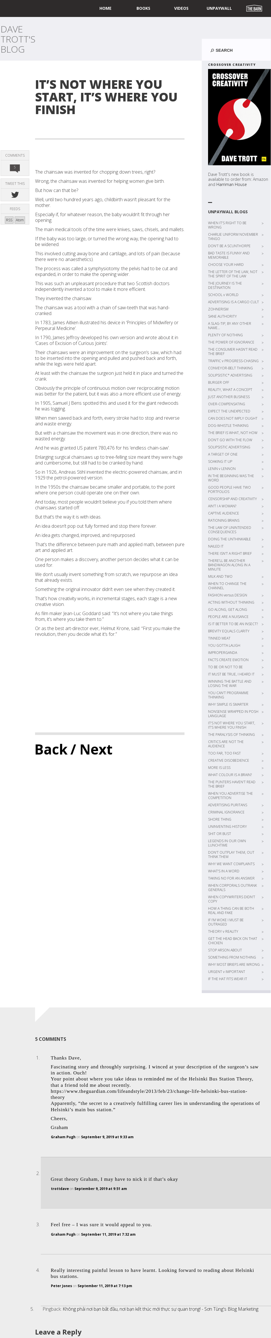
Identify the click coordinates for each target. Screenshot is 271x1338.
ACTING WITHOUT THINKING (231, 602)
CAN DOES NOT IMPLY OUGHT (232, 418)
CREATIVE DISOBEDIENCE (228, 760)
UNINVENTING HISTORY (227, 826)
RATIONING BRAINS (223, 520)
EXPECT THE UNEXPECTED (229, 411)
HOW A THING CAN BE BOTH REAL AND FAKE (231, 910)
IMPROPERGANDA (222, 652)
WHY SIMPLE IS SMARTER (228, 704)
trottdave (60, 1188)
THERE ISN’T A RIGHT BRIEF (230, 553)
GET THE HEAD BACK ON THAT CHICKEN (232, 940)
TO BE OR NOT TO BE (225, 667)
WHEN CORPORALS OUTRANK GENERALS (232, 887)
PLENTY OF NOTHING (225, 335)
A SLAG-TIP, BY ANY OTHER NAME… (229, 325)
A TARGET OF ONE (223, 454)
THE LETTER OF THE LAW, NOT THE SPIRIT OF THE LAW (232, 274)
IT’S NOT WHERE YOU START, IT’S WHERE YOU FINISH (231, 725)
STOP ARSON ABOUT (225, 950)
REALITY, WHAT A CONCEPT (230, 389)
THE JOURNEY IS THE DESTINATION (225, 285)
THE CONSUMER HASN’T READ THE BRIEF (232, 351)
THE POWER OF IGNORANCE (231, 342)
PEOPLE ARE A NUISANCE (228, 617)
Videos (181, 8)
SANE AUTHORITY (222, 316)
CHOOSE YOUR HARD (226, 264)
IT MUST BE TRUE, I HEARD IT (231, 674)
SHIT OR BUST (219, 834)
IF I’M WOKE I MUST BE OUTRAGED (226, 922)
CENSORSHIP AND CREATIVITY (232, 499)
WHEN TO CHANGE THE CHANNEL (227, 585)
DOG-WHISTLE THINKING (228, 425)
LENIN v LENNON (222, 469)
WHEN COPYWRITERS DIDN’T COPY (231, 899)
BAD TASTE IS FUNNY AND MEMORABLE (229, 255)
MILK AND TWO (220, 576)
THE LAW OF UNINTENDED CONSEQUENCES (229, 529)
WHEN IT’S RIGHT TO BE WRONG (227, 225)
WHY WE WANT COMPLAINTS (231, 864)
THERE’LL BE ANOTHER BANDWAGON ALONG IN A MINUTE (229, 564)
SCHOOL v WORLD (223, 295)
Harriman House (231, 184)
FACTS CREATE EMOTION (228, 660)
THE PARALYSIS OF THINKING (231, 734)
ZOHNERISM (218, 309)
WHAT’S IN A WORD (223, 871)
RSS (9, 220)
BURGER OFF (218, 382)
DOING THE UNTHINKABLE (229, 539)
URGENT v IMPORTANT (226, 972)
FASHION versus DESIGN (227, 595)
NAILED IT (216, 546)
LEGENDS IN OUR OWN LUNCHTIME (227, 843)
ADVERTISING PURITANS (227, 805)
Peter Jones (61, 1285)
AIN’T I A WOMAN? (222, 506)
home (105, 8)
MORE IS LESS (219, 767)
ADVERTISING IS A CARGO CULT (233, 302)
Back (51, 749)
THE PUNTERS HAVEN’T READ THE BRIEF (231, 784)
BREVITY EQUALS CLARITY (228, 631)
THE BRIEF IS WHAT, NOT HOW (232, 433)
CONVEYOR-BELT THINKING (230, 368)
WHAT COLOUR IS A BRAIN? (230, 775)
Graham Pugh (63, 1136)
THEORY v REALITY (223, 931)
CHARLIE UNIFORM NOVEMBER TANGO (233, 236)
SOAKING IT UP (220, 461)
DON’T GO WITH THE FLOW (230, 440)
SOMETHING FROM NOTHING (232, 957)
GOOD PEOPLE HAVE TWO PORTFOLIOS (229, 489)
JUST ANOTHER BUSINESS (229, 397)
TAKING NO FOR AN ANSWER (231, 878)
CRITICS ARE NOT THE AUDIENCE (226, 744)
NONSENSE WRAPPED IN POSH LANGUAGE (233, 713)
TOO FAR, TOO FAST (224, 753)
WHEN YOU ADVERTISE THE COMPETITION (230, 795)
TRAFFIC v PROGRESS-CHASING (233, 361)
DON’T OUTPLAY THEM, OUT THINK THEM (231, 854)
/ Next (91, 749)
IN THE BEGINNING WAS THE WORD (231, 478)
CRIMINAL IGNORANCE (226, 812)
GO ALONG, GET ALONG (227, 609)
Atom (20, 220)
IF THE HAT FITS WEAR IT (227, 979)
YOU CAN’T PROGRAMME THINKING (228, 695)
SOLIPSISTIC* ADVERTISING (230, 375)
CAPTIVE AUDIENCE (223, 513)
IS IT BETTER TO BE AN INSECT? (233, 624)
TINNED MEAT (219, 638)
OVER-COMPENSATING (226, 404)
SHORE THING (219, 819)
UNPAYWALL (219, 8)
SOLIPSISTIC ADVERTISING (229, 447)
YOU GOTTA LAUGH (224, 645)
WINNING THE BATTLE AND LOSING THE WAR (229, 683)
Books (143, 8)
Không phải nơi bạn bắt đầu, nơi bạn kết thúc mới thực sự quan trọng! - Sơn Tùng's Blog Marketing (160, 1309)
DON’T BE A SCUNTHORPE (229, 246)
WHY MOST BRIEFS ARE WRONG (234, 964)
